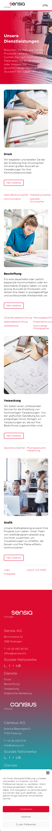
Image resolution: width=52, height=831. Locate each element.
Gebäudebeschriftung (16, 321)
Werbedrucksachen (40, 195)
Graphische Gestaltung (18, 693)
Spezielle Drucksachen (37, 200)
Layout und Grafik (36, 570)
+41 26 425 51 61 (16, 740)
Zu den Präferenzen (26, 824)
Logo (7, 570)
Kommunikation (12, 199)
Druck (7, 679)
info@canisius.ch (14, 745)
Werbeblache (11, 325)
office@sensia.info (15, 653)
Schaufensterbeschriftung (18, 317)
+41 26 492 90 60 (17, 648)
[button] (47, 772)
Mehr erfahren (13, 182)
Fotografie (9, 574)
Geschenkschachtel (14, 448)
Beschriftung (12, 683)
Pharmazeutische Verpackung (36, 449)
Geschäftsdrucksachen (16, 195)
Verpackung (11, 688)
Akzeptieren (26, 809)
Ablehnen (26, 817)
